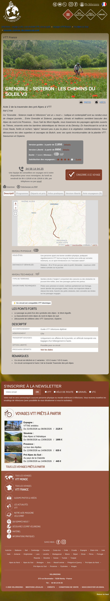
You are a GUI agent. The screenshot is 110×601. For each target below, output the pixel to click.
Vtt (48, 392)
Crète (66, 550)
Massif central (59, 562)
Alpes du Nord (14, 562)
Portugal (100, 554)
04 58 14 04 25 (31, 168)
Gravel (81, 392)
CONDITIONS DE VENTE (69, 587)
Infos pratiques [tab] (55, 193)
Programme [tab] (22, 193)
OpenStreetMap (77, 245)
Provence (53, 566)
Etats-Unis (94, 550)
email (39, 181)
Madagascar (57, 554)
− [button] (15, 208)
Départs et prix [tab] (38, 193)
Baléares (18, 550)
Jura (48, 562)
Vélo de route (63, 392)
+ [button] (15, 204)
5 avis (78, 159)
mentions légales (34, 587)
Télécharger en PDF (27, 187)
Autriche (8, 550)
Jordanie (17, 554)
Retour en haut (103, 594)
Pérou (91, 554)
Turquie (73, 558)
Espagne (83, 550)
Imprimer (9, 187)
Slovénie (46, 558)
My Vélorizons (89, 4)
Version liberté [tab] (73, 193)
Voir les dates (47, 350)
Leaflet (67, 245)
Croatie (74, 550)
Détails (67, 144)
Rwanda (37, 558)
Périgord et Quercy (74, 562)
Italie (8, 554)
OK (37, 392)
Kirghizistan (28, 554)
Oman (83, 554)
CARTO (94, 245)
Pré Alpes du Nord (92, 562)
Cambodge (35, 550)
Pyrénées (64, 566)
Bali (26, 550)
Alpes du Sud (28, 562)
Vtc (92, 392)
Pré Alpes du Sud (40, 566)
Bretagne (40, 562)
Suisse (55, 558)
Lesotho (46, 554)
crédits (51, 587)
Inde (103, 550)
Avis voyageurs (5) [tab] (92, 193)
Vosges (74, 566)
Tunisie (64, 558)
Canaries (46, 550)
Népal (75, 554)
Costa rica (57, 550)
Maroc (67, 554)
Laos (38, 554)
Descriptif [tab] (9, 193)
